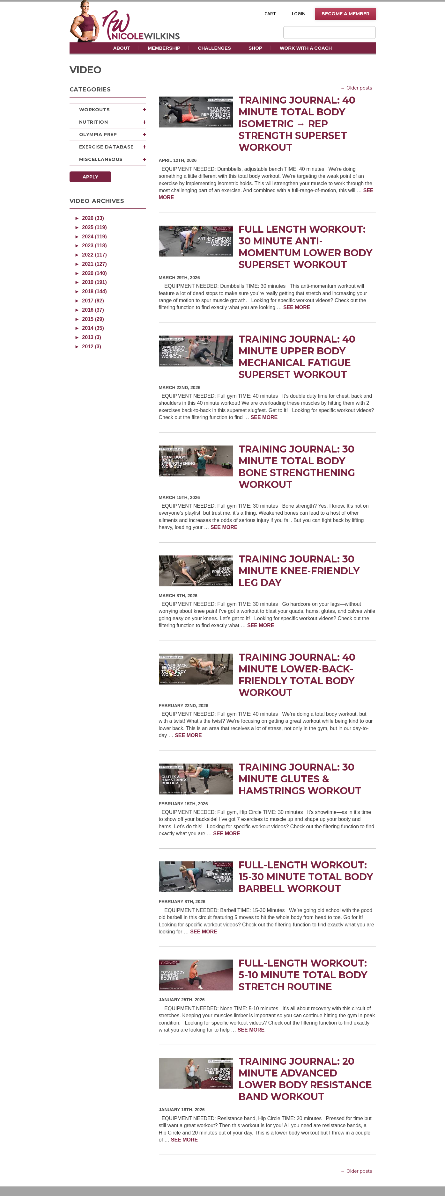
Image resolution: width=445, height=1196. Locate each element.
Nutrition (112, 122)
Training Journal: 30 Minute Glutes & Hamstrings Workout (300, 779)
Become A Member (345, 14)
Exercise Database (112, 147)
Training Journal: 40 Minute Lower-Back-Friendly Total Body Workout (297, 675)
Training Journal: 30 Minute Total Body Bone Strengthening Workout (297, 466)
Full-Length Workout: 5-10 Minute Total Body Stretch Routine (303, 975)
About (121, 48)
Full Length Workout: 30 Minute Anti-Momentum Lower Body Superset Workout (305, 247)
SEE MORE (296, 307)
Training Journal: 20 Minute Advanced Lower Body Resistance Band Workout (305, 1079)
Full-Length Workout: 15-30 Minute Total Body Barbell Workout (306, 877)
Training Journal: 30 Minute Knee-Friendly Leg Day (299, 571)
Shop (255, 48)
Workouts (112, 109)
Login (299, 13)
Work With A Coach (306, 48)
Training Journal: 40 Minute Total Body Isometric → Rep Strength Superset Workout (297, 123)
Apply (90, 177)
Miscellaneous (112, 159)
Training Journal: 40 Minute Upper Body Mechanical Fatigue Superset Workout (297, 357)
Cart (270, 13)
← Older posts (356, 88)
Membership (164, 48)
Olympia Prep (112, 134)
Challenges (214, 48)
